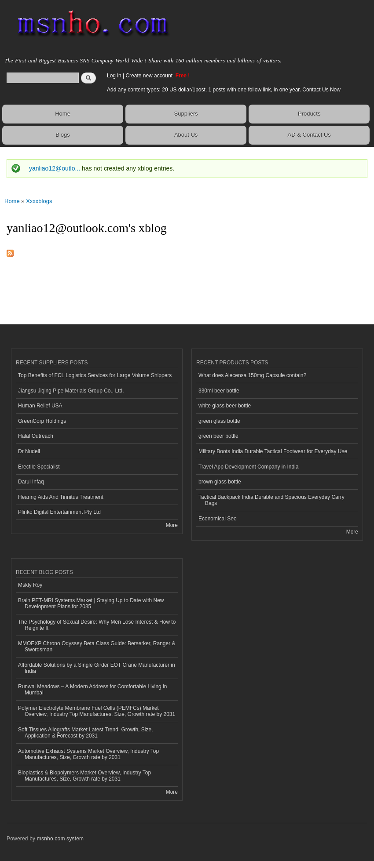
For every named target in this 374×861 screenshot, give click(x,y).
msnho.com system (60, 839)
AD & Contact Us (309, 134)
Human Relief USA (40, 406)
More (172, 525)
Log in (114, 76)
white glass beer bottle (224, 406)
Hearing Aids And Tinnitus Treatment (60, 497)
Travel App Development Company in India (248, 467)
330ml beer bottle (218, 391)
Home (62, 113)
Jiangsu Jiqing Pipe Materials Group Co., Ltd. (71, 391)
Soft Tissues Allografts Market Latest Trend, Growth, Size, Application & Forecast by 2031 (85, 733)
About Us (186, 134)
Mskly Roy (30, 585)
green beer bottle (218, 436)
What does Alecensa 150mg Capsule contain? (252, 375)
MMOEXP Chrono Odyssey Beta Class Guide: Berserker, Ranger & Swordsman (96, 646)
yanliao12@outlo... (54, 168)
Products (309, 113)
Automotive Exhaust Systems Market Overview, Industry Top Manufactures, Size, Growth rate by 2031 (88, 754)
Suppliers (186, 113)
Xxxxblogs (39, 201)
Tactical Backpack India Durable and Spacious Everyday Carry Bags (271, 500)
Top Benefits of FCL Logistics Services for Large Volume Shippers (95, 375)
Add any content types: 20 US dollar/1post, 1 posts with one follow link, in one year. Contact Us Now (224, 90)
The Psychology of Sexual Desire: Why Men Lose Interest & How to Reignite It (97, 625)
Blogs (62, 134)
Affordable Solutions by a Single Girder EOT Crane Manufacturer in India (96, 668)
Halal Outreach (35, 436)
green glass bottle (219, 421)
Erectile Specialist (39, 467)
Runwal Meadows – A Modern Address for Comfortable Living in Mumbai (92, 689)
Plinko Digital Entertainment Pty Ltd (59, 512)
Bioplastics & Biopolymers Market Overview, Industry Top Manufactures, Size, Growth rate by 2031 (84, 776)
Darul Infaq (31, 482)
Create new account (149, 76)
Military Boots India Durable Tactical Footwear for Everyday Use (272, 451)
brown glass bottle (219, 482)
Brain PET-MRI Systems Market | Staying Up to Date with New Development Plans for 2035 (91, 603)
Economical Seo (217, 519)
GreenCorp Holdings (42, 421)
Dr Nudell (29, 451)
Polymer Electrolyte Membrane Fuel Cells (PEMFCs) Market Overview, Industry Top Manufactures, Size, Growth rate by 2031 (96, 711)
